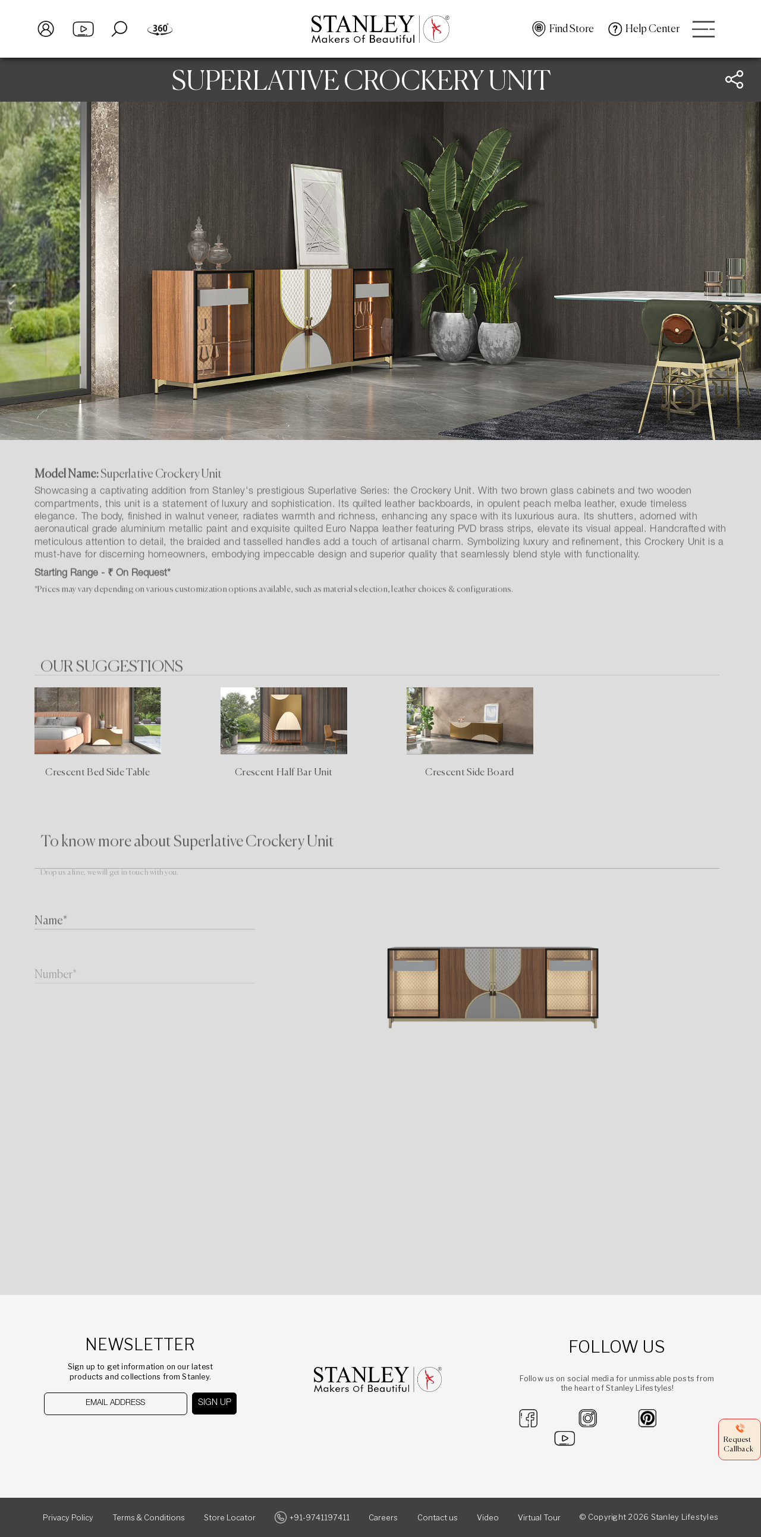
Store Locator (230, 1517)
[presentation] (105, 1438)
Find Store (571, 29)
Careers (383, 1517)
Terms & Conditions (148, 1517)
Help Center (652, 29)
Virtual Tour (539, 1517)
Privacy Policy (68, 1517)
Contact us (437, 1517)
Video (488, 1517)
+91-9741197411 (320, 1517)
